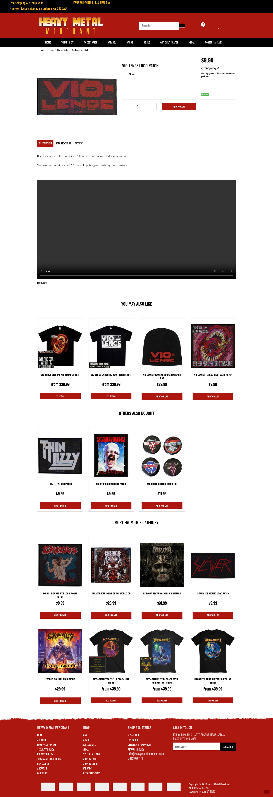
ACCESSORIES (89, 744)
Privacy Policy (45, 754)
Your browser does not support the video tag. (136, 229)
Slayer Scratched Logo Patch (213, 593)
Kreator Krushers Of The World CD (111, 593)
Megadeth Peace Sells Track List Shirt (111, 680)
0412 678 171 (135, 758)
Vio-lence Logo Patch (81, 50)
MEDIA (86, 749)
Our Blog (42, 773)
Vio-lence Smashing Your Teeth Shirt (111, 374)
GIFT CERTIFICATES (91, 773)
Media (191, 42)
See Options (60, 396)
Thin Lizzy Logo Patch (60, 484)
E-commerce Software (197, 791)
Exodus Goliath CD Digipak (60, 679)
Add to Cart (179, 106)
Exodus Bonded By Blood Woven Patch (60, 595)
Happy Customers (46, 744)
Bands (129, 42)
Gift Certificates (169, 42)
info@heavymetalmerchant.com (146, 753)
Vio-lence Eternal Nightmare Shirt (60, 374)
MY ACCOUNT (134, 735)
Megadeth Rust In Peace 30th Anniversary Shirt (162, 680)
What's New (67, 42)
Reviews (79, 143)
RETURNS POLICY (136, 749)
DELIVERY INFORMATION (139, 744)
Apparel (112, 42)
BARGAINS (87, 768)
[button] (267, 792)
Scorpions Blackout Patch (111, 484)
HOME (48, 42)
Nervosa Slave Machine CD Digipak (162, 593)
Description (45, 143)
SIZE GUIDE (133, 740)
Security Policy (45, 749)
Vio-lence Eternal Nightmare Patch (212, 374)
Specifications (63, 143)
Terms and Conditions (49, 759)
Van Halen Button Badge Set (162, 484)
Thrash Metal (62, 50)
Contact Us (43, 764)
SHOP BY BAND (90, 759)
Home (42, 50)
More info (214, 68)
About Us (42, 740)
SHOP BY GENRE (90, 764)
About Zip (42, 768)
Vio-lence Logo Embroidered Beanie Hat (162, 376)
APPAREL (87, 740)
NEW (85, 735)
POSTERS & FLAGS (91, 754)
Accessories (90, 42)
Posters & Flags (213, 42)
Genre (146, 42)
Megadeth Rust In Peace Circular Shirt (212, 680)
